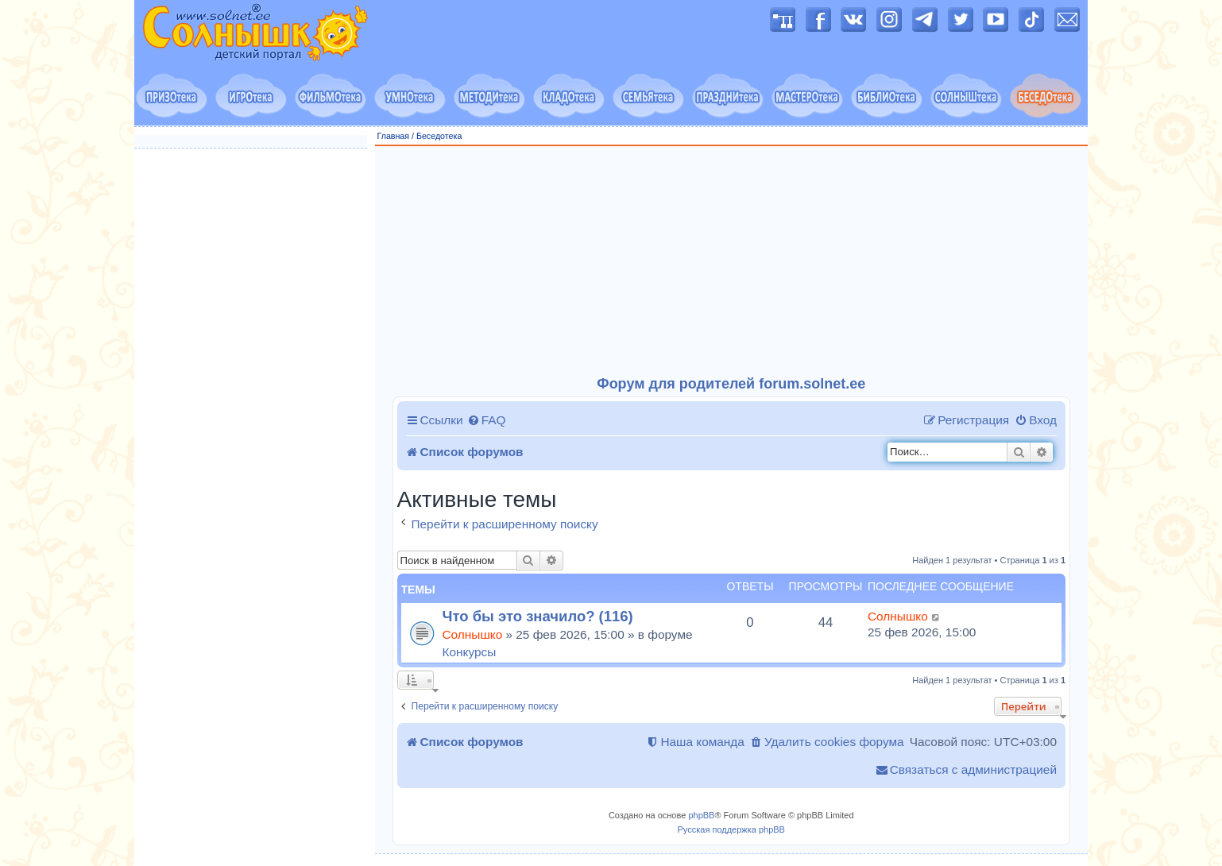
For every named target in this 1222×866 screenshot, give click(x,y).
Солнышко (473, 634)
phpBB (701, 815)
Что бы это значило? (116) (538, 616)
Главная (393, 136)
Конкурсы (470, 652)
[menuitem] (486, 420)
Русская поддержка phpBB (731, 829)
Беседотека (439, 136)
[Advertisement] (732, 261)
